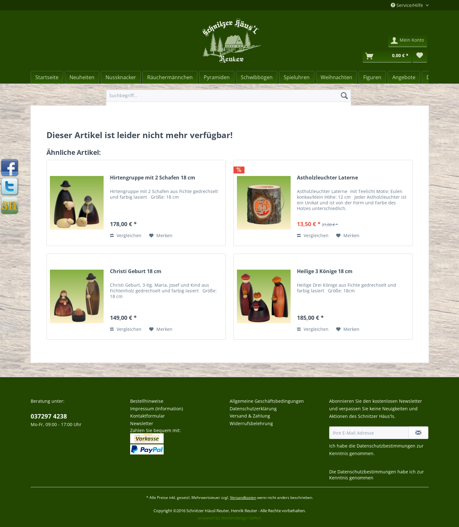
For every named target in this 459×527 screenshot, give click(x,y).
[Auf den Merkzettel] (160, 235)
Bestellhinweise (146, 401)
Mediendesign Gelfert (241, 518)
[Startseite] (47, 77)
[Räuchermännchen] (170, 77)
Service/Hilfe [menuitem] (407, 5)
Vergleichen (126, 235)
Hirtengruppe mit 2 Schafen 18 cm (152, 177)
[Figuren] (372, 77)
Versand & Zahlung (250, 416)
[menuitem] (228, 98)
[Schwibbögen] (256, 77)
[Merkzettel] (419, 56)
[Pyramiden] (216, 77)
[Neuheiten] (82, 77)
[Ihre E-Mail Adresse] (369, 432)
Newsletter (141, 423)
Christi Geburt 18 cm (135, 271)
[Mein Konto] (407, 40)
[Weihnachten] (336, 77)
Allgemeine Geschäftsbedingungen (267, 401)
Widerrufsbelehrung (251, 423)
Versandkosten (243, 497)
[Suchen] (344, 95)
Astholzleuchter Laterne (327, 177)
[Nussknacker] (121, 77)
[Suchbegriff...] (228, 95)
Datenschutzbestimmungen (386, 446)
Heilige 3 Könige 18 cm (325, 271)
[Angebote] (404, 77)
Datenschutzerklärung (253, 409)
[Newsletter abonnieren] (418, 432)
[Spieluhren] (296, 77)
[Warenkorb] (387, 56)
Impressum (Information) (156, 409)
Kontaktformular (147, 416)
